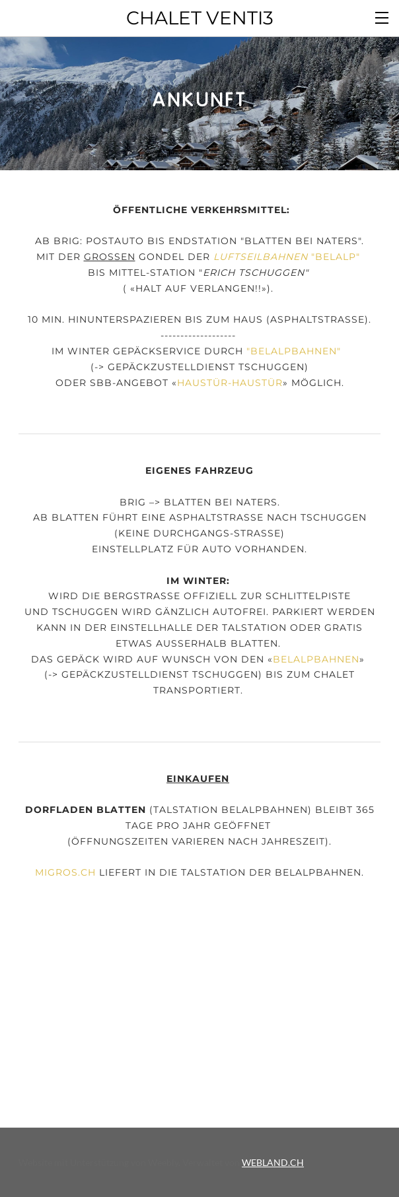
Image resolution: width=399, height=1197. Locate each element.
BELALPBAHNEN (293, 351)
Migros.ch (65, 872)
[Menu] (382, 16)
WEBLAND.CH (273, 1162)
